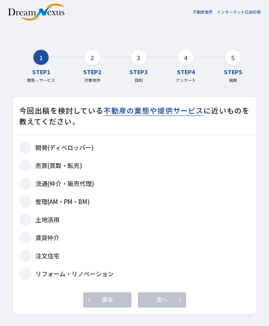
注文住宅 (47, 255)
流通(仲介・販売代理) (64, 183)
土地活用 (47, 219)
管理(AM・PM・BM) (62, 201)
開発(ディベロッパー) (64, 147)
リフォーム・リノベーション (74, 273)
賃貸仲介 (47, 237)
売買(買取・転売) (58, 165)
